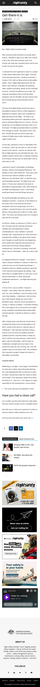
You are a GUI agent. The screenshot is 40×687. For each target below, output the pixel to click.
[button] (3, 3)
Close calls (24, 11)
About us (5, 681)
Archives (12, 681)
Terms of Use (21, 681)
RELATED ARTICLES (10, 439)
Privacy (29, 681)
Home (4, 8)
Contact (35, 681)
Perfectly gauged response (25, 465)
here (32, 418)
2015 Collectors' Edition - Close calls (19, 8)
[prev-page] (3, 476)
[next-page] (7, 476)
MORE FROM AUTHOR (26, 439)
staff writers (8, 19)
